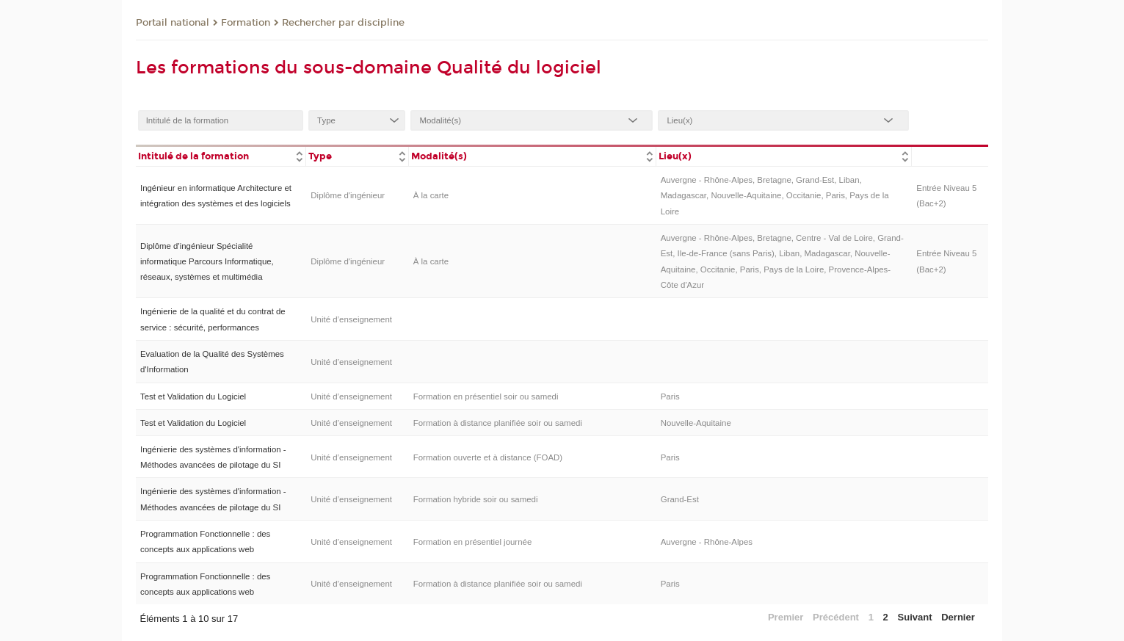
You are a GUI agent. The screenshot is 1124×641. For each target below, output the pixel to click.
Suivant (915, 617)
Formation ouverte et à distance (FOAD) (487, 457)
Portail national (172, 23)
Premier (785, 617)
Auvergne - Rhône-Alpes (707, 541)
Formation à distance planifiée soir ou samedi (497, 423)
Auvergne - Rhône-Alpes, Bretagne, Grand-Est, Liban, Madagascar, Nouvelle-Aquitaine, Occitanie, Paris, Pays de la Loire (775, 195)
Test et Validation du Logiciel (193, 396)
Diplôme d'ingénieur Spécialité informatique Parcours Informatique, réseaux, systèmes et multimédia (207, 262)
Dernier (958, 617)
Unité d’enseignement (351, 319)
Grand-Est (680, 499)
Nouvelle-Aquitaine (696, 423)
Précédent (836, 617)
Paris (670, 396)
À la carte (431, 195)
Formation (245, 23)
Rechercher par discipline (343, 23)
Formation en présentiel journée (472, 541)
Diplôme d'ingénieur (348, 195)
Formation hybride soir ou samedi (475, 499)
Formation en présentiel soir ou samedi (486, 396)
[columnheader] (221, 155)
